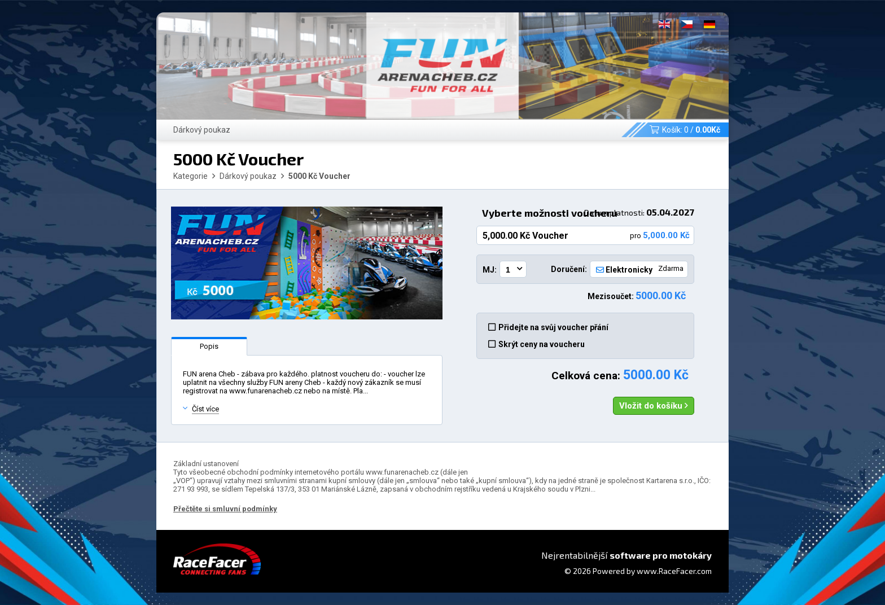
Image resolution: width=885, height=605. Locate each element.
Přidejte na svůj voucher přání (548, 327)
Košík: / (685, 129)
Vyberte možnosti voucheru (588, 213)
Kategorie (190, 176)
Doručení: (569, 269)
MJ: (490, 269)
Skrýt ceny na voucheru (536, 344)
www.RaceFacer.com (674, 571)
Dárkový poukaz (201, 129)
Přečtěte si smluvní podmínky (225, 509)
